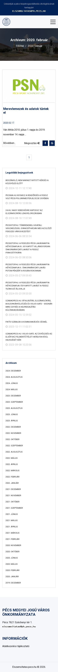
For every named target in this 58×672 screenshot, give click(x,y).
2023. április (12, 420)
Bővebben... (9, 143)
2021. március (12, 533)
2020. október (12, 551)
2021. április (12, 526)
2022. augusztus (14, 452)
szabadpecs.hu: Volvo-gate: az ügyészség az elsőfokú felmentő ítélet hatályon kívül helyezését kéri (29, 336)
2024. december (13, 371)
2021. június (12, 514)
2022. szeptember (14, 445)
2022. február (12, 477)
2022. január (12, 483)
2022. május (12, 458)
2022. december (13, 427)
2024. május (12, 389)
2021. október (12, 502)
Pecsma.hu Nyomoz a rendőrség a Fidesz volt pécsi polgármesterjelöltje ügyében (27, 197)
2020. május (12, 564)
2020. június (12, 558)
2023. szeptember (14, 402)
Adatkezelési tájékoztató (15, 646)
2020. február (12, 570)
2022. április (12, 464)
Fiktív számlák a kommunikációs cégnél (26, 322)
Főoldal (20, 45)
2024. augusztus (14, 377)
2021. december (13, 489)
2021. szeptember (14, 508)
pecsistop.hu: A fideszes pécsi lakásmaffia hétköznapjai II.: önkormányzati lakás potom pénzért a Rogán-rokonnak (27, 267)
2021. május (12, 520)
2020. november (13, 545)
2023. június (12, 414)
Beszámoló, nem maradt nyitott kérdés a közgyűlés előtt (27, 182)
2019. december (13, 583)
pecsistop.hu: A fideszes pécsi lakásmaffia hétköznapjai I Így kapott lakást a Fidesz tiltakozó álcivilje (27, 285)
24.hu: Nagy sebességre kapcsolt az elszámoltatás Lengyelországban (24, 211)
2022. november (13, 433)
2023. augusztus (14, 408)
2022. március (12, 470)
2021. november (13, 495)
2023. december (13, 396)
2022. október (12, 439)
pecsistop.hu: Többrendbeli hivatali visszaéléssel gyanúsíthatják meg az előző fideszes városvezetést (29, 228)
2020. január (12, 576)
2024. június (12, 383)
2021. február (12, 539)
